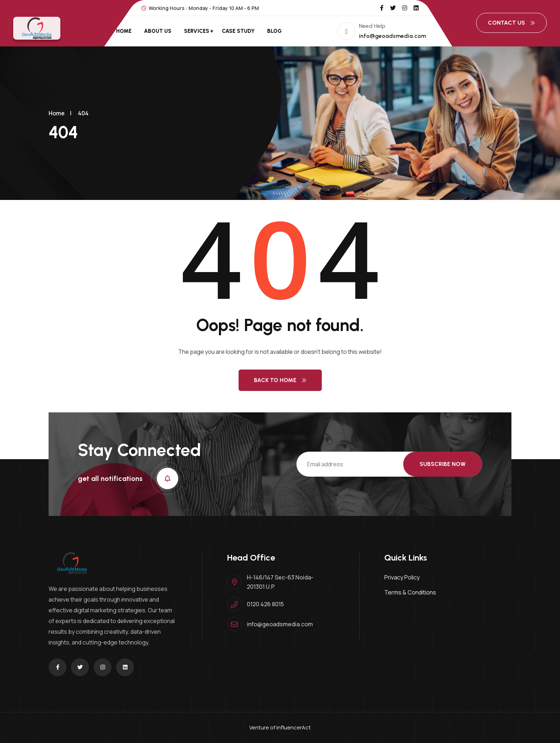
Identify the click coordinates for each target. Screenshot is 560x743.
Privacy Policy (402, 577)
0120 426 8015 (265, 604)
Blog (274, 31)
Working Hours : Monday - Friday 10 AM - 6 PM (200, 8)
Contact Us (511, 22)
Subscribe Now (443, 464)
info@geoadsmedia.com (392, 35)
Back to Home (280, 380)
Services (196, 31)
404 (83, 113)
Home (123, 31)
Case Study (238, 31)
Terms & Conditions (410, 592)
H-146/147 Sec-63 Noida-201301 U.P (280, 582)
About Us (157, 31)
